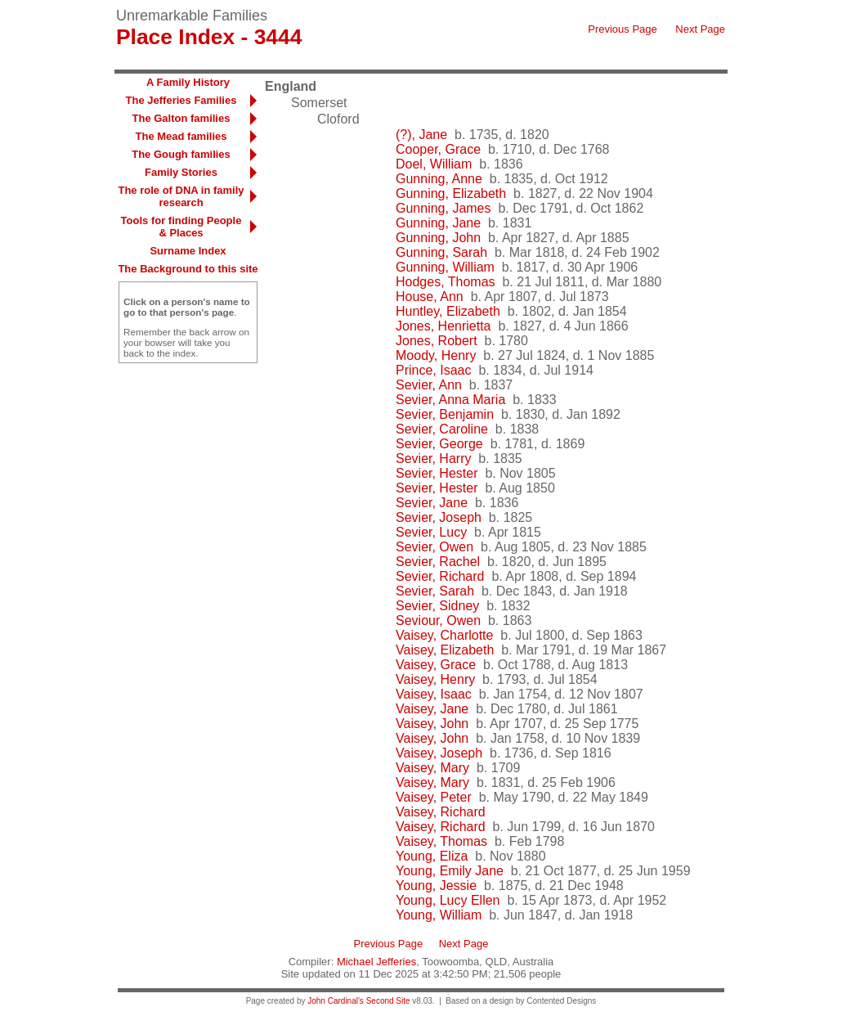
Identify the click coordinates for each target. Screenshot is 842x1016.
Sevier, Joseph (438, 517)
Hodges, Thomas (445, 282)
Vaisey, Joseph (439, 753)
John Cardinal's (335, 1000)
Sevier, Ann (429, 385)
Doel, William (434, 164)
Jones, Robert (436, 341)
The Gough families (181, 154)
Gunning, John (438, 238)
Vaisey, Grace (436, 665)
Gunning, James (443, 208)
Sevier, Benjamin (445, 414)
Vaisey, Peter (434, 797)
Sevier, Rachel (438, 562)
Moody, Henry (436, 355)
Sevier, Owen (434, 547)
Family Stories (181, 172)
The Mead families (181, 136)
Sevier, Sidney (437, 606)
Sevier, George (439, 444)
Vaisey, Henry (435, 679)
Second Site (388, 1000)
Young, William (438, 915)
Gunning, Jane (438, 223)
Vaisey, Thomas (441, 841)
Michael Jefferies (376, 961)
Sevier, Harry (433, 458)
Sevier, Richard (440, 576)
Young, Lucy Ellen (448, 900)
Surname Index (188, 251)
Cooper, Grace (438, 149)
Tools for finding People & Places (181, 226)
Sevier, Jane (432, 503)
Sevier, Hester (436, 473)
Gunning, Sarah (441, 252)
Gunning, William (445, 267)
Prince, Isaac (433, 370)
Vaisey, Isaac (434, 694)
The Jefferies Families (181, 100)
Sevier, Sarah (435, 591)
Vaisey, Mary (432, 768)
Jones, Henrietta (443, 326)
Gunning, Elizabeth (451, 193)
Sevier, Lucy (431, 532)
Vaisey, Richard (441, 812)
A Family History (188, 82)
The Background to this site (188, 269)
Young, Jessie (436, 885)
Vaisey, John (432, 724)
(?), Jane (421, 135)
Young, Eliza (432, 856)
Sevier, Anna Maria (450, 400)
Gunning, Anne (439, 179)
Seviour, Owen (438, 620)
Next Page (700, 29)
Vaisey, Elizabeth (445, 650)
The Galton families (181, 118)
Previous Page (622, 29)
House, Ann (430, 296)
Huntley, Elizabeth (448, 311)
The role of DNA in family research (181, 196)
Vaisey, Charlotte (444, 635)
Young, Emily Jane (450, 871)
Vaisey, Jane (432, 709)
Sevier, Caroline (442, 429)
